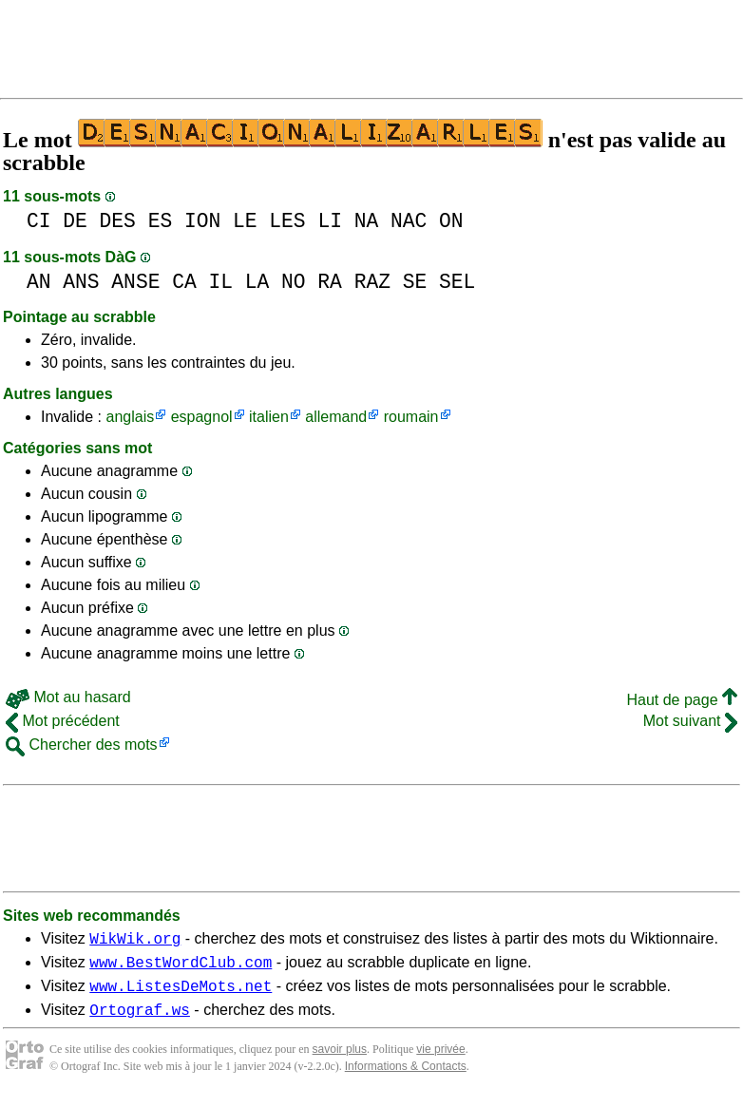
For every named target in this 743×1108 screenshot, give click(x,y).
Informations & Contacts (406, 1077)
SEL (457, 282)
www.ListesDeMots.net (180, 994)
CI (39, 221)
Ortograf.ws (139, 1020)
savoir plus (340, 1060)
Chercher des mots (82, 744)
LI (329, 221)
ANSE (135, 282)
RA (329, 282)
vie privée (440, 1060)
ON (451, 221)
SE (415, 282)
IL (220, 282)
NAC (409, 221)
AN (39, 282)
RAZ (372, 282)
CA (184, 282)
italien (269, 417)
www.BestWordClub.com (180, 967)
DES (118, 221)
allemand (336, 417)
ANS (81, 282)
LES (287, 221)
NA (366, 221)
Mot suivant (690, 721)
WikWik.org (135, 940)
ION (202, 221)
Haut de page (681, 700)
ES (160, 221)
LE (245, 221)
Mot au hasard (68, 697)
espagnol (202, 417)
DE (75, 221)
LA (257, 282)
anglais (129, 417)
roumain (411, 417)
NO (293, 282)
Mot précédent (63, 721)
